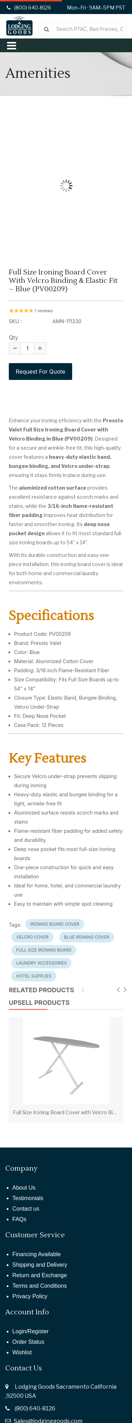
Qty (13, 337)
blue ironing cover (86, 937)
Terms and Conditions (39, 1286)
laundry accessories (41, 963)
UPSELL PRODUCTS (39, 1002)
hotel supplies (33, 976)
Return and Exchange (39, 1275)
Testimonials (27, 1198)
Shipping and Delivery (39, 1265)
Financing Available (36, 1254)
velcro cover (32, 937)
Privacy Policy (30, 1296)
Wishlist (22, 1352)
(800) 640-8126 (35, 1408)
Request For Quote (40, 371)
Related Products (41, 990)
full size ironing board (43, 950)
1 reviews (43, 310)
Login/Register (30, 1331)
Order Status (28, 1342)
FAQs (19, 1219)
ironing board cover (54, 924)
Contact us (25, 1209)
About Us (24, 1188)
